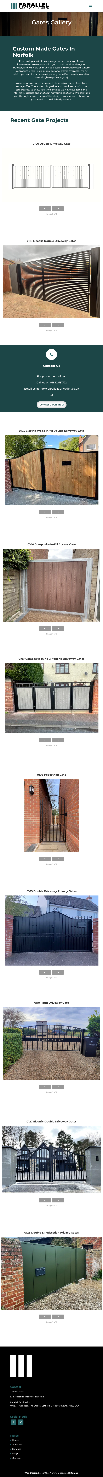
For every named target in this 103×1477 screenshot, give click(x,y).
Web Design (31, 1473)
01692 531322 (58, 382)
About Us (17, 1444)
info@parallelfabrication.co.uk (59, 388)
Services (16, 1449)
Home (15, 1440)
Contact (16, 1458)
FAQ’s (15, 1453)
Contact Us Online (50, 404)
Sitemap (73, 1473)
